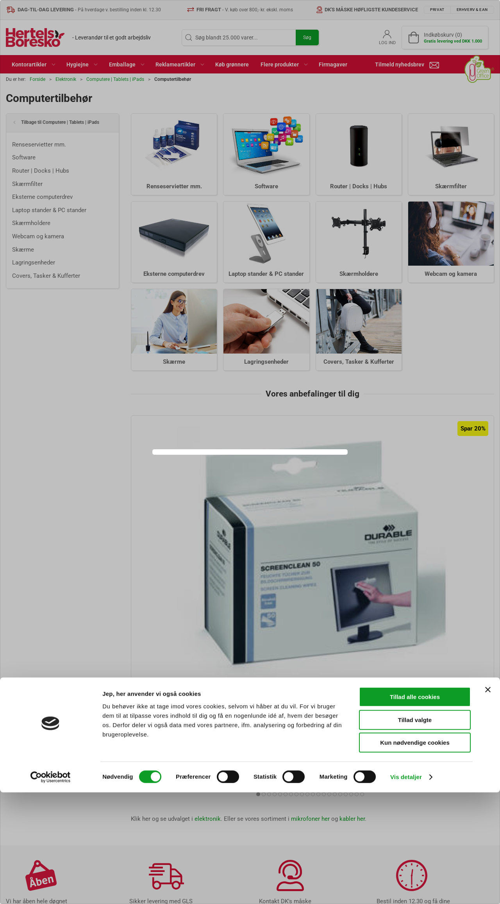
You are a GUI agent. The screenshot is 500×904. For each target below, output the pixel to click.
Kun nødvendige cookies (415, 854)
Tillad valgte (415, 831)
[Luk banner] (488, 801)
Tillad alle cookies (415, 808)
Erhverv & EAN (267, 472)
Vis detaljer (406, 888)
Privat (221, 472)
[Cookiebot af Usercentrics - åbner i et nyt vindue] (50, 889)
